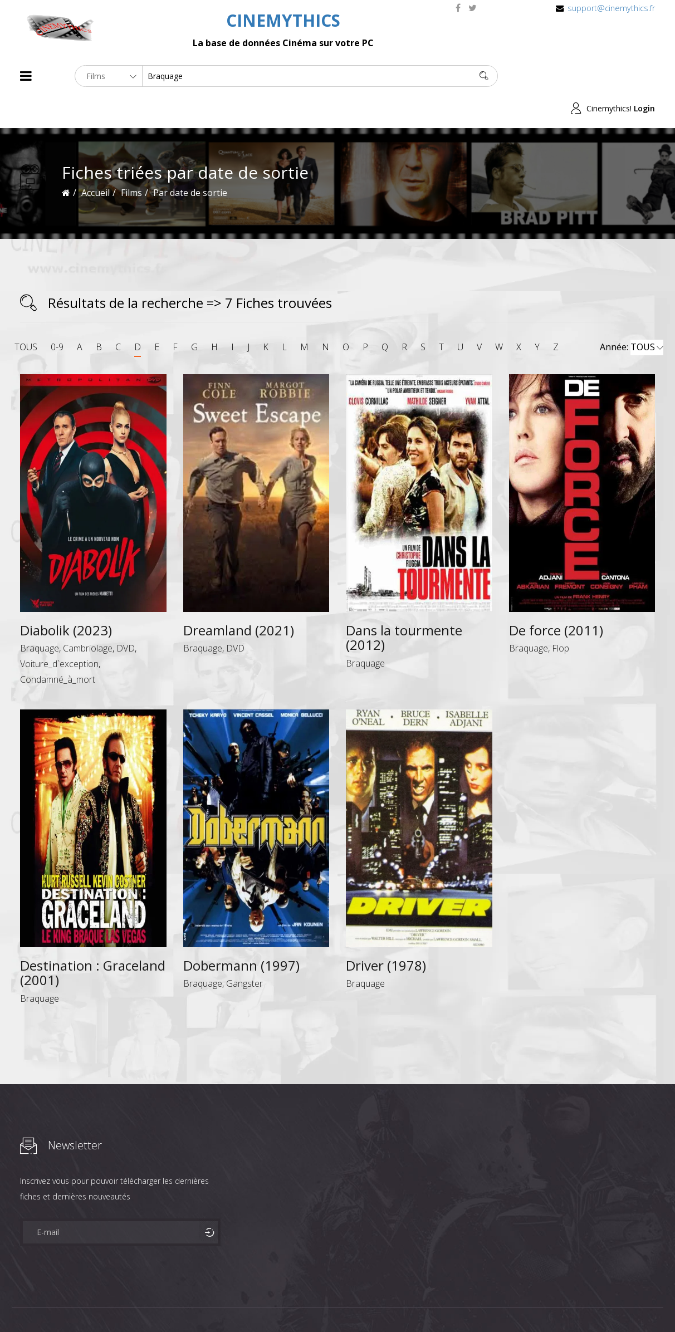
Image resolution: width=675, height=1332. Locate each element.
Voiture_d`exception (59, 631)
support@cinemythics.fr (611, 8)
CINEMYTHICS (283, 20)
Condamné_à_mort (57, 647)
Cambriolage (88, 616)
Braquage (39, 616)
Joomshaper (434, 1302)
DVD (125, 616)
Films (54, 1303)
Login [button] (644, 76)
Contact (209, 1303)
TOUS (25, 314)
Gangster (244, 951)
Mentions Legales (152, 1303)
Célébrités (92, 1303)
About (22, 1303)
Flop (560, 616)
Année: (631, 315)
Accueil (95, 160)
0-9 (57, 314)
